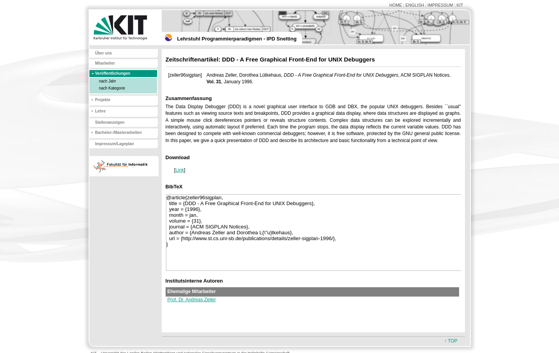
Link (179, 170)
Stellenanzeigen (110, 122)
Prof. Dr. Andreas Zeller (192, 299)
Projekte (102, 100)
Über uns (103, 53)
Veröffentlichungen (113, 73)
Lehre (100, 111)
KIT (460, 5)
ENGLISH (414, 5)
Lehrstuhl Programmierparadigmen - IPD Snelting (237, 39)
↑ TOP (451, 341)
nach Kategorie (112, 88)
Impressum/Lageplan (114, 144)
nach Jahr (107, 81)
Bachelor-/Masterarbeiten (118, 132)
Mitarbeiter (105, 63)
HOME (395, 5)
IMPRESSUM (440, 5)
